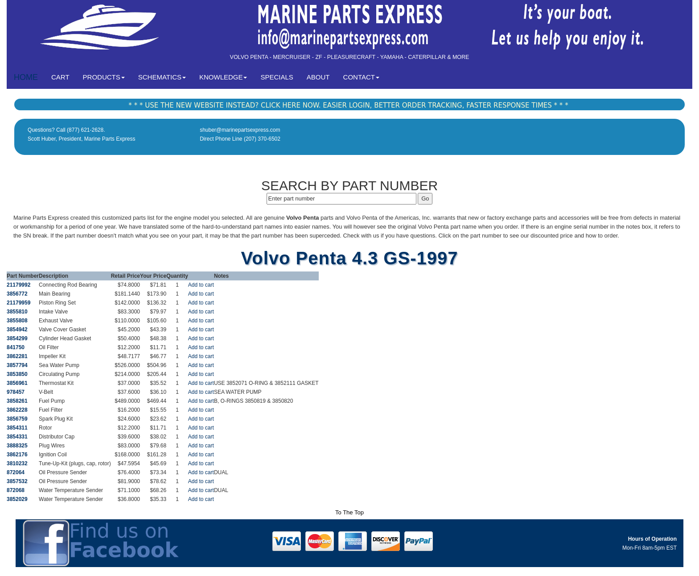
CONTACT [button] (361, 77)
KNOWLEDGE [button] (223, 77)
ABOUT (318, 77)
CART (63, 76)
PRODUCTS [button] (104, 77)
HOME (26, 77)
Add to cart (201, 285)
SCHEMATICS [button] (162, 77)
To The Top (349, 512)
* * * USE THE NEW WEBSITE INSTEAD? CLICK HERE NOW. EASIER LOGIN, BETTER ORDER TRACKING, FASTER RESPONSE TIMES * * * (348, 105)
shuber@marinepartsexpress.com (240, 130)
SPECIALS (276, 77)
